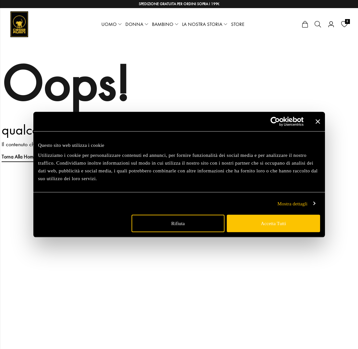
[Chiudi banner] (318, 121)
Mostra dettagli (292, 203)
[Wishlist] (344, 24)
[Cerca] (318, 24)
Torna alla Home (19, 157)
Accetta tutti (273, 223)
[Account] (331, 24)
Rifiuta (178, 223)
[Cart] (305, 24)
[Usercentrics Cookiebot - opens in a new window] (275, 121)
